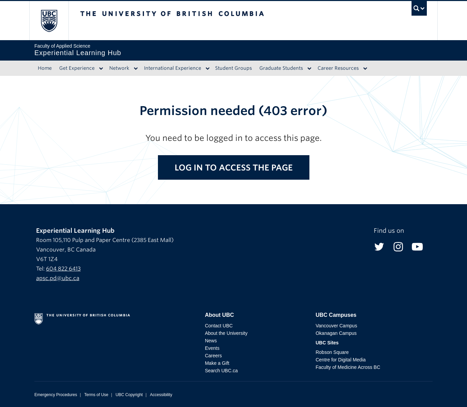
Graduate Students (281, 68)
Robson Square (332, 352)
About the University (226, 333)
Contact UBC (219, 325)
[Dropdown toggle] (101, 68)
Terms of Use (96, 394)
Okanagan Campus (336, 333)
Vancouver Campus (336, 325)
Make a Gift (217, 363)
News (211, 340)
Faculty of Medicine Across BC (348, 367)
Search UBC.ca (221, 370)
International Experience (172, 68)
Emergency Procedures (55, 394)
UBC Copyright (129, 394)
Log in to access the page (234, 168)
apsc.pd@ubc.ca (57, 278)
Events (212, 348)
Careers (213, 355)
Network (119, 68)
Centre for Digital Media (341, 359)
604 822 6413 (63, 268)
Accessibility (161, 394)
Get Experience (77, 68)
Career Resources (338, 68)
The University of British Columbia (48, 20)
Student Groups (233, 68)
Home (45, 68)
